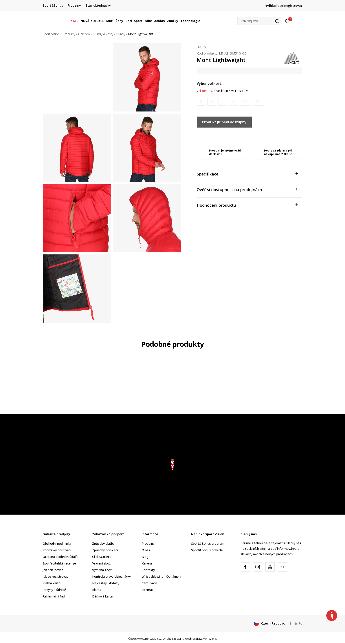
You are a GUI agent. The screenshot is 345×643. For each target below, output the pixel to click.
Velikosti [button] (222, 91)
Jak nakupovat (53, 570)
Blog (145, 557)
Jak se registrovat (55, 576)
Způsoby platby (103, 543)
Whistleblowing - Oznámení (161, 576)
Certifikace (149, 583)
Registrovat (293, 6)
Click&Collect (101, 557)
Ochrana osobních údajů (60, 557)
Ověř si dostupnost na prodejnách (247, 189)
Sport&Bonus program (207, 543)
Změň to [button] (296, 623)
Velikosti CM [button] (239, 91)
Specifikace (247, 174)
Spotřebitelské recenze (59, 563)
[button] (259, 21)
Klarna (96, 590)
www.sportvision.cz (149, 639)
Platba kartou (52, 583)
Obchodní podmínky (57, 543)
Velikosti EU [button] (205, 91)
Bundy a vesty (103, 34)
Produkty (68, 34)
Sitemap (148, 590)
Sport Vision (51, 34)
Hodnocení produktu (247, 205)
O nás (146, 550)
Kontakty (148, 570)
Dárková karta (102, 596)
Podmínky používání (57, 550)
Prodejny (148, 543)
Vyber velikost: (209, 84)
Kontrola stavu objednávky (111, 576)
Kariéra (147, 563)
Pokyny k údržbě (54, 590)
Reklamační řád (54, 596)
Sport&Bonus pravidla (207, 550)
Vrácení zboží (101, 563)
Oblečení (84, 34)
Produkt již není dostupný (224, 122)
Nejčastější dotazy (105, 583)
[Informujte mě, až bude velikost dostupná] (201, 102)
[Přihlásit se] (287, 21)
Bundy (120, 34)
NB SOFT (177, 639)
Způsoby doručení (105, 550)
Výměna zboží (102, 570)
